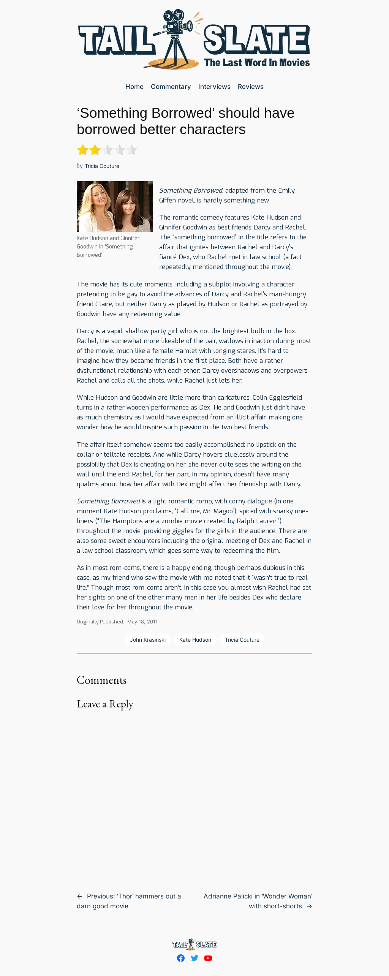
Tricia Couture (102, 166)
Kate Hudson (195, 639)
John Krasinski (148, 639)
